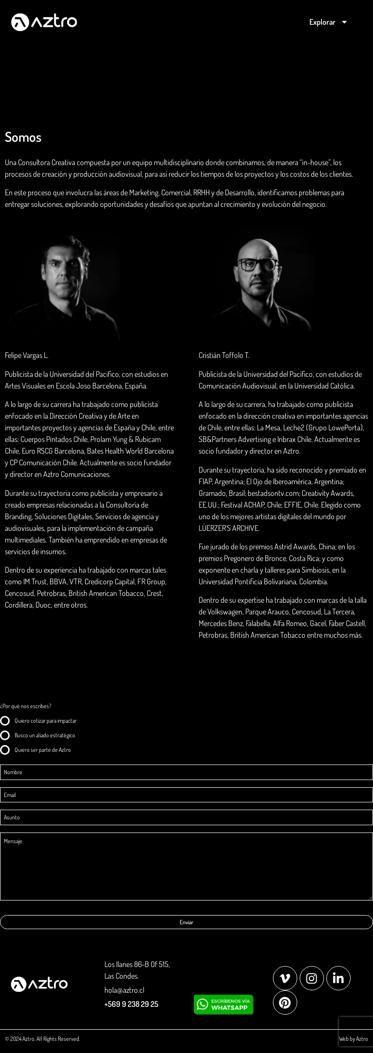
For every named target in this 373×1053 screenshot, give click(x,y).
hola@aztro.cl (124, 990)
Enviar (186, 922)
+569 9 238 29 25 (131, 1004)
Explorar (328, 22)
